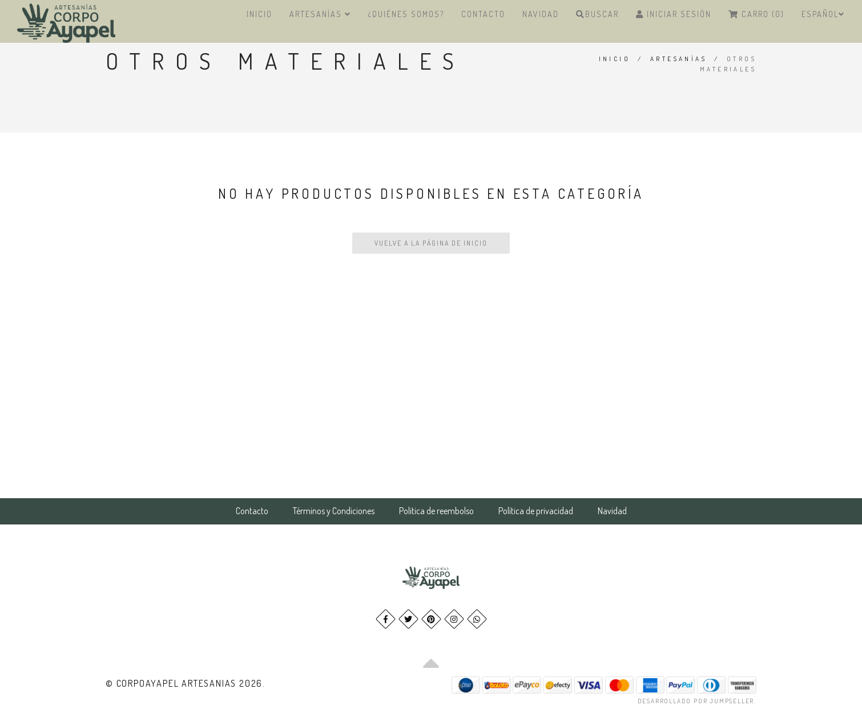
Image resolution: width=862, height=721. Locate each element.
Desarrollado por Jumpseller (696, 701)
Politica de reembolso (436, 510)
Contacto (483, 14)
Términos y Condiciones (333, 510)
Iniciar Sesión (673, 14)
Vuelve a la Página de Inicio (431, 243)
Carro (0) (756, 14)
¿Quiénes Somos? (406, 14)
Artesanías (320, 14)
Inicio (259, 14)
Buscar (597, 14)
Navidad (540, 14)
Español (823, 14)
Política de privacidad (535, 510)
